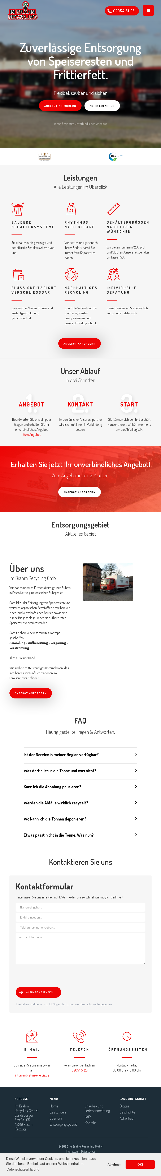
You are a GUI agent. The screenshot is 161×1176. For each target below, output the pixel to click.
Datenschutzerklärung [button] (23, 1169)
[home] (20, 10)
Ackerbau (127, 1118)
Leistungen (58, 1112)
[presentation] (47, 974)
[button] (148, 10)
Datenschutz (88, 1151)
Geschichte (127, 1112)
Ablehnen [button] (114, 1164)
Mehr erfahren (102, 105)
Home (54, 1106)
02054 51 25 (79, 1070)
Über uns (56, 1118)
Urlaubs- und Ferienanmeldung (97, 1108)
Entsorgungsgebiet (63, 1124)
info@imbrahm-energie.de (32, 1075)
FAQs (88, 1116)
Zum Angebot (32, 434)
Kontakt (90, 1122)
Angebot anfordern (60, 105)
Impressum (72, 1151)
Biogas (124, 1106)
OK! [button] (140, 1164)
